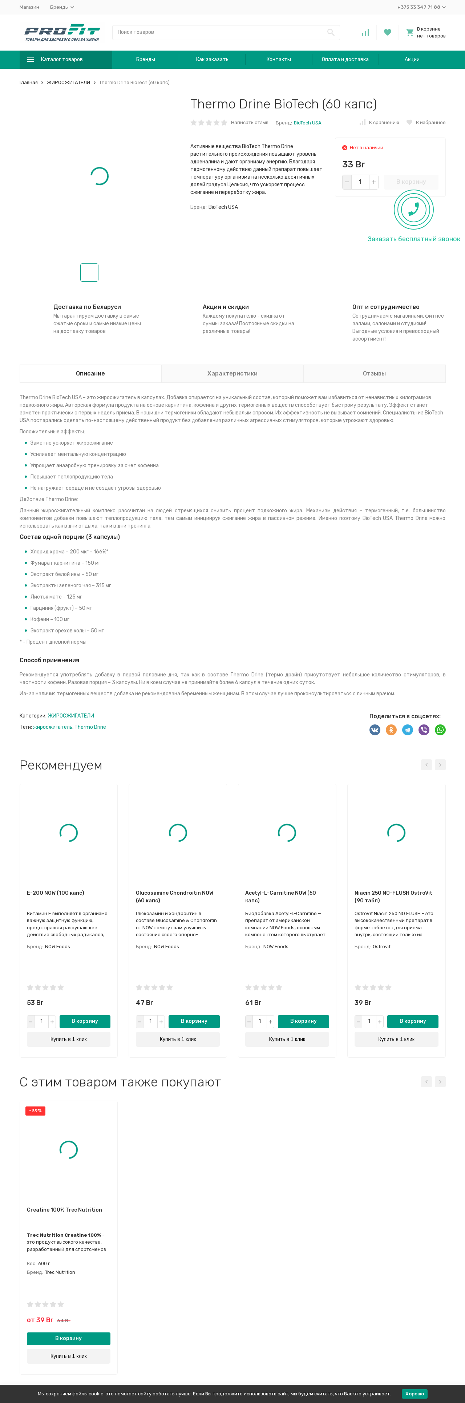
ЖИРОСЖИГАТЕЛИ (68, 82)
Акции (412, 59)
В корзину (411, 181)
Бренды (145, 59)
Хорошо (414, 1393)
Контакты (279, 59)
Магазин (29, 7)
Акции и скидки (226, 306)
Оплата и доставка (345, 59)
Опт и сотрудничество (386, 306)
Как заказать (212, 59)
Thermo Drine (90, 727)
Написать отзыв (249, 122)
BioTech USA (308, 123)
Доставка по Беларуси (87, 306)
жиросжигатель (52, 727)
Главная (29, 82)
